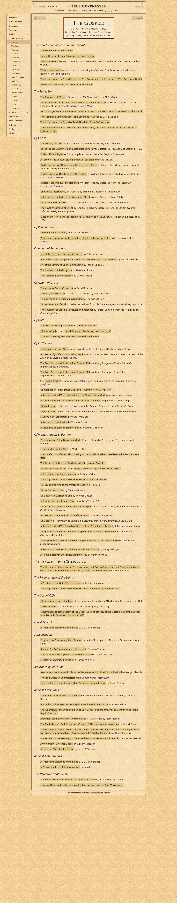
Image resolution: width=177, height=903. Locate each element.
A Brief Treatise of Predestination (82, 529)
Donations (38, 26)
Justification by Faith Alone (79, 383)
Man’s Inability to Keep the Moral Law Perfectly (90, 730)
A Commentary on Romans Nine (82, 556)
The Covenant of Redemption (80, 301)
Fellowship (40, 62)
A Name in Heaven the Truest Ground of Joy (88, 620)
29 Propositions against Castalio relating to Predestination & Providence (103, 602)
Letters (39, 100)
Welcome (38, 17)
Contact (139, 7)
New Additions (40, 22)
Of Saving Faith (73, 365)
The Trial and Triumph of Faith (81, 359)
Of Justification (73, 427)
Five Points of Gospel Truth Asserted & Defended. (91, 87)
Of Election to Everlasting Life (80, 550)
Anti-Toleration (42, 77)
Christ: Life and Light (76, 167)
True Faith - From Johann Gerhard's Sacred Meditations (94, 370)
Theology (39, 46)
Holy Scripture (42, 38)
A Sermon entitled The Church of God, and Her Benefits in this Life (100, 584)
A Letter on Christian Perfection (82, 735)
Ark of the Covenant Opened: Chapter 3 (86, 295)
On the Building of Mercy (78, 260)
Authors (37, 112)
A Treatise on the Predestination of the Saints (89, 570)
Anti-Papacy (41, 81)
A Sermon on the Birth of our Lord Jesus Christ (90, 217)
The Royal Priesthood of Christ (81, 235)
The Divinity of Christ (76, 150)
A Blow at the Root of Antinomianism (84, 866)
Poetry (38, 97)
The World (40, 108)
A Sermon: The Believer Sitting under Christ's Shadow (93, 176)
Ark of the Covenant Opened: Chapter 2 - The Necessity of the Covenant (103, 286)
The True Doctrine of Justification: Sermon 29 (89, 401)
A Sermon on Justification (78, 468)
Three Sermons (73, 682)
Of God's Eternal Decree (78, 520)
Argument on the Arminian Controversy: (86, 804)
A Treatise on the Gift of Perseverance (85, 651)
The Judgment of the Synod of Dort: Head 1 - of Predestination (98, 534)
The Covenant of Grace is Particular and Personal (91, 344)
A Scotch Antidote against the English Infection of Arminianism (98, 786)
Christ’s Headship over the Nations (83, 199)
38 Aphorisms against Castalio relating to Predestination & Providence (102, 593)
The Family (40, 65)
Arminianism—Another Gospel (81, 843)
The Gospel (40, 42)
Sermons (37, 30)
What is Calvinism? (75, 70)
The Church (41, 73)
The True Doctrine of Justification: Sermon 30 (89, 409)
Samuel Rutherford (111, 359)
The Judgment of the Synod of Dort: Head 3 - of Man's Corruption (100, 128)
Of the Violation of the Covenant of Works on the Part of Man (97, 105)
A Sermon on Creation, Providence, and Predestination (94, 611)
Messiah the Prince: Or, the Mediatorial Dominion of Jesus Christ (99, 244)
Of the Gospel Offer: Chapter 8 (81, 673)
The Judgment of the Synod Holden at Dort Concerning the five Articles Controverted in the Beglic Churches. (103, 797)
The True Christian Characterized (82, 756)
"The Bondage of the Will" (79, 500)
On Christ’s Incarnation (77, 208)
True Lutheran (40, 121)
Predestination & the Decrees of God (84, 491)
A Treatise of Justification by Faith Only (85, 392)
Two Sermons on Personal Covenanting (86, 329)
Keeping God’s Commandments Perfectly (87, 724)
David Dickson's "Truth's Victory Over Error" (112, 365)
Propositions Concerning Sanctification (86, 715)
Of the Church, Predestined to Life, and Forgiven (91, 561)
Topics (36, 34)
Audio (36, 129)
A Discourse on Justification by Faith (84, 479)
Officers (37, 125)
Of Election (71, 575)
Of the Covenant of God (77, 335)
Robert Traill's (76, 418)
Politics (39, 104)
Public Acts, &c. (42, 89)
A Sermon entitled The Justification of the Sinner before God (97, 433)
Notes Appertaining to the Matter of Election (89, 539)
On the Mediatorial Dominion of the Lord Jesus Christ (93, 182)
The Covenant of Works (77, 100)
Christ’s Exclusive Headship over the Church (88, 191)
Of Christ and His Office (77, 226)
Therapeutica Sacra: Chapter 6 (81, 319)
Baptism (39, 54)
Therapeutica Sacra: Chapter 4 (81, 306)
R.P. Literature (42, 93)
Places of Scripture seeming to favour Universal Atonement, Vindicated (103, 834)
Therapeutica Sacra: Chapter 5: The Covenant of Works (94, 123)
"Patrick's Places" (74, 61)
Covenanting (41, 58)
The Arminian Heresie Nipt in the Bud (85, 778)
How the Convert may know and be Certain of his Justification (98, 762)
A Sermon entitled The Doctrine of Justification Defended (95, 441)
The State (40, 69)
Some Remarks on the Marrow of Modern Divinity (91, 879)
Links (36, 133)
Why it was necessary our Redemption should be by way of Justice (100, 265)
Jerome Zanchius (121, 514)
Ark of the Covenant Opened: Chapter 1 (86, 281)
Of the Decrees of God (77, 545)
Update (42, 7)
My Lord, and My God (76, 324)
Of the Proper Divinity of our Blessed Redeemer (90, 159)
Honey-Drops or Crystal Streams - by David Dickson (92, 55)
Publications (39, 116)
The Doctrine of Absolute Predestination (86, 514)
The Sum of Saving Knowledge (81, 50)
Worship (39, 50)
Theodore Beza (93, 509)
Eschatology (41, 85)
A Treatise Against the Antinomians (84, 703)
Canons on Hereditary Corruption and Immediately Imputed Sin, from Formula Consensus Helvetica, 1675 (102, 136)
